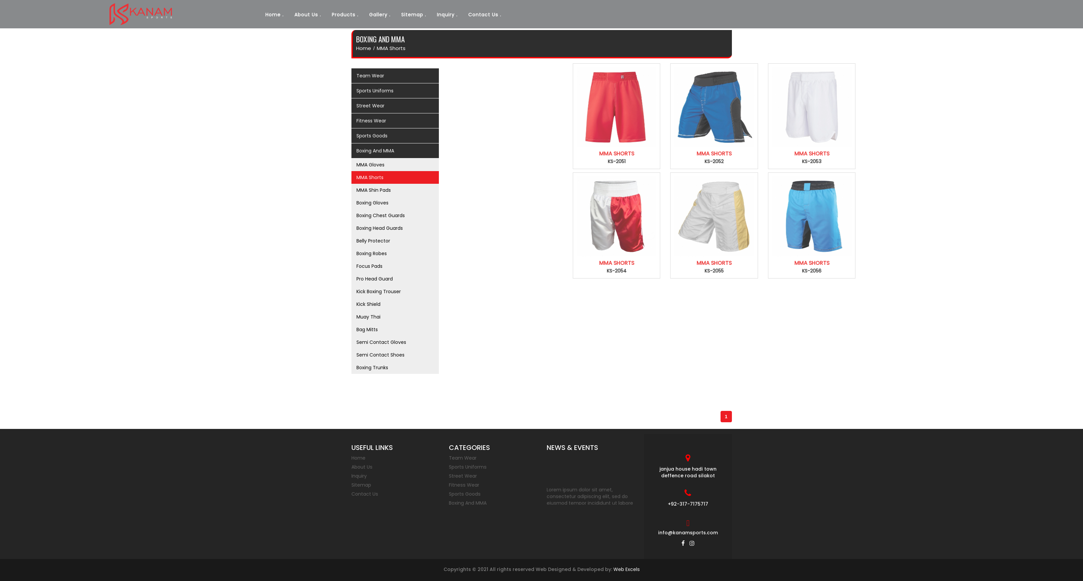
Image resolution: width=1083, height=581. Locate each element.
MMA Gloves (370, 164)
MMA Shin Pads (373, 190)
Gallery (378, 14)
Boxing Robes (371, 253)
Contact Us (483, 14)
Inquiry (446, 14)
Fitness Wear (464, 485)
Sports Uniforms (468, 467)
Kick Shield (368, 304)
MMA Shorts (391, 48)
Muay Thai (368, 317)
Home (273, 14)
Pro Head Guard (374, 278)
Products (343, 14)
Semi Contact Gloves (381, 342)
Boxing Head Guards (379, 228)
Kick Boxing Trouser (378, 291)
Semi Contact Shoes (380, 355)
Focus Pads (369, 266)
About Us (306, 14)
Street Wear (463, 476)
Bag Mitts (367, 329)
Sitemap (412, 14)
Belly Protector (373, 240)
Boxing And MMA (468, 503)
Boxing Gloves (372, 202)
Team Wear (463, 458)
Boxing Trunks (372, 367)
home (363, 48)
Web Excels (626, 569)
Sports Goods (465, 494)
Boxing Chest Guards (380, 215)
